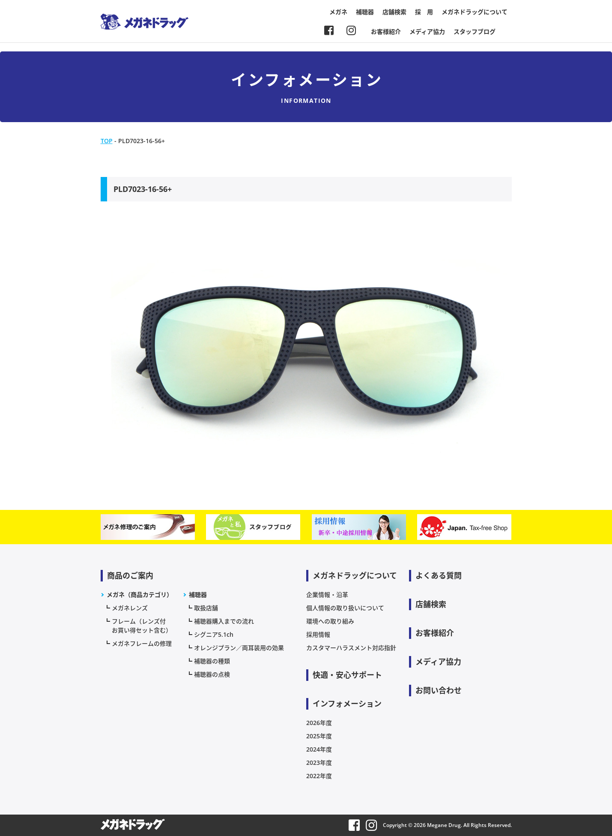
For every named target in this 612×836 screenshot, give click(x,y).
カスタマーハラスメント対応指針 (351, 648)
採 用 (424, 12)
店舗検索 (394, 12)
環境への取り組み (330, 621)
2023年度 (319, 762)
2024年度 (319, 749)
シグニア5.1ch (213, 634)
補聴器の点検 (212, 674)
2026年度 (319, 723)
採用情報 (318, 634)
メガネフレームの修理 (142, 643)
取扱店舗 (206, 608)
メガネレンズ (130, 608)
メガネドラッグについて (475, 12)
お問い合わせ (438, 690)
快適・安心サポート (347, 675)
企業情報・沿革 (327, 594)
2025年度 (319, 736)
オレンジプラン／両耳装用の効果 (239, 648)
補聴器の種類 (212, 661)
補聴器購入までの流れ (224, 621)
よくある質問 (438, 575)
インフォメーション (347, 703)
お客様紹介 (386, 31)
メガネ (338, 12)
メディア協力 (427, 31)
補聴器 (365, 12)
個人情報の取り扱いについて (345, 608)
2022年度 (319, 776)
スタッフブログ (475, 31)
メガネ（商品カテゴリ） (140, 594)
